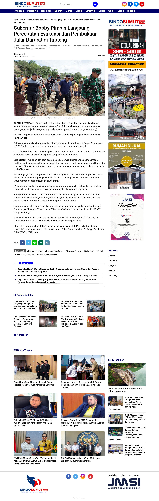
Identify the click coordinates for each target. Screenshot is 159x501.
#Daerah (99, 251)
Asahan (111, 256)
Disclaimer (133, 475)
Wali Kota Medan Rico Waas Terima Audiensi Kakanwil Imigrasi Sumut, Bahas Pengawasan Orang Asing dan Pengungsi (35, 461)
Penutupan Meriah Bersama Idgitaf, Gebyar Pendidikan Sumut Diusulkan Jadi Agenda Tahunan (81, 385)
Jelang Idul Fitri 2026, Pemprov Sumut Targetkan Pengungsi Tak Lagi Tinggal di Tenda (58, 275)
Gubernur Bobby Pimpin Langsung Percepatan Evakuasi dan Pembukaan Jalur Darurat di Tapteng (25, 305)
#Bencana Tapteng (73, 251)
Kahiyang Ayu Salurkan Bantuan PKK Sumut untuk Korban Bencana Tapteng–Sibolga (73, 305)
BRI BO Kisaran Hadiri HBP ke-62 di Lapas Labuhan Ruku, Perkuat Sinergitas (135, 418)
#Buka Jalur (89, 251)
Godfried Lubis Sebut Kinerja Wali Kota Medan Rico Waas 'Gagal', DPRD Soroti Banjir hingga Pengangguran (125, 403)
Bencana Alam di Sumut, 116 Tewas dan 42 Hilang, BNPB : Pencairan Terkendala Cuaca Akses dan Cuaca (72, 321)
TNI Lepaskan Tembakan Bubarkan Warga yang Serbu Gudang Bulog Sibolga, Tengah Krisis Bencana (25, 321)
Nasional (46, 10)
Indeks (131, 10)
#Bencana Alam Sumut (54, 251)
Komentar (101, 55)
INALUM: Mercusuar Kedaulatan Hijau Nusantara (125, 390)
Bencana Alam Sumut (40, 20)
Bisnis (79, 10)
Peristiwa (32, 10)
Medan (111, 270)
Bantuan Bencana (25, 20)
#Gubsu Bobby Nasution (24, 255)
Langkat (112, 265)
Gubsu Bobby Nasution (87, 20)
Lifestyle (90, 10)
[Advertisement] (127, 317)
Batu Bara (112, 260)
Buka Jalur (67, 20)
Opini (111, 10)
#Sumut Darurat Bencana (47, 255)
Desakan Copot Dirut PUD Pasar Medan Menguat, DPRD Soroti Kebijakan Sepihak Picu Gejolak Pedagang (82, 423)
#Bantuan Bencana (34, 251)
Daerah (58, 10)
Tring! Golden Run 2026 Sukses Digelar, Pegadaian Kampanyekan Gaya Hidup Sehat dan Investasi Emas (126, 434)
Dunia (69, 10)
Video (121, 10)
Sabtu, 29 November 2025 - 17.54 (24, 56)
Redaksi (113, 475)
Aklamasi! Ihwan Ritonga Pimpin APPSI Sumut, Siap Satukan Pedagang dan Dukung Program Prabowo (135, 450)
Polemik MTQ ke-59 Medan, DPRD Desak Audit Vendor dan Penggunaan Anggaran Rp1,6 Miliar (33, 423)
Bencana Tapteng (56, 20)
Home (19, 10)
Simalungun (113, 275)
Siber (122, 475)
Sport (102, 10)
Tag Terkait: (19, 251)
